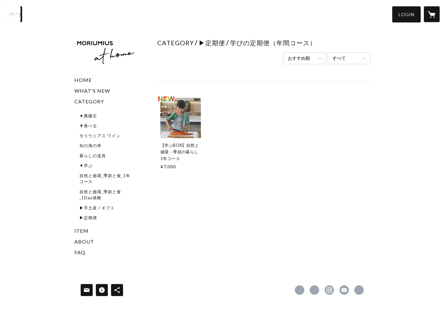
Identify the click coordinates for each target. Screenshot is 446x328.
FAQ (79, 252)
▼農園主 (88, 115)
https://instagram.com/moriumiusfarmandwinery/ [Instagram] (329, 290)
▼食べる (88, 125)
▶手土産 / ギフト (97, 207)
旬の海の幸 (90, 145)
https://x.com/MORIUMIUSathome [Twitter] (314, 290)
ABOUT (84, 241)
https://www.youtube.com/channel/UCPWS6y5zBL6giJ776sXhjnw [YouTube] (344, 290)
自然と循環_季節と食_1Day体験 (100, 195)
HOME (83, 80)
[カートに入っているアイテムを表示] (432, 14)
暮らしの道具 (92, 155)
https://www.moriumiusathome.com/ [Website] (359, 290)
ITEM (81, 231)
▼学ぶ (86, 165)
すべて (339, 58)
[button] (406, 14)
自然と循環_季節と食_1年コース (104, 178)
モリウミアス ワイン (100, 135)
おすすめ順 (299, 58)
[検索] (14, 14)
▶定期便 (88, 217)
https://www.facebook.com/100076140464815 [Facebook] (299, 290)
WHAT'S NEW (92, 91)
